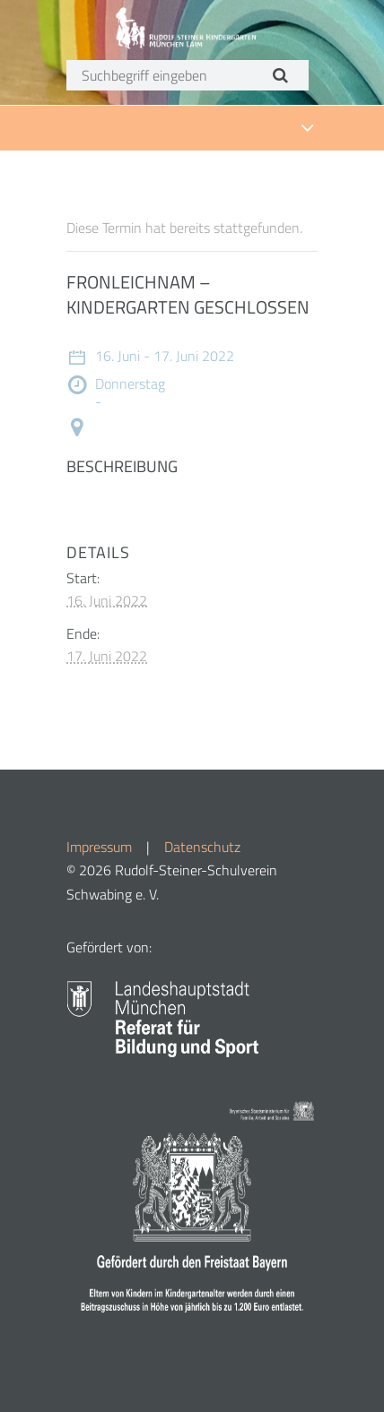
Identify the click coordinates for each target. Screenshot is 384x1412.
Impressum (99, 846)
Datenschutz (202, 846)
